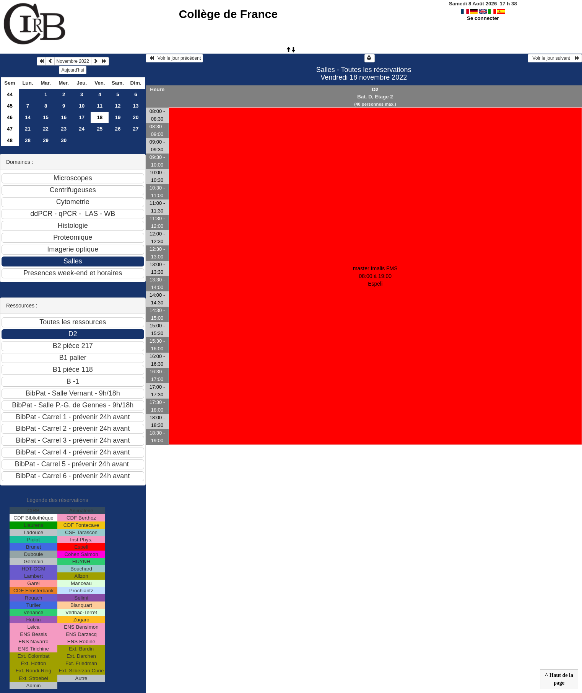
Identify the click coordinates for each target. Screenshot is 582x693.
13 (136, 106)
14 (28, 117)
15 (46, 117)
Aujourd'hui (72, 70)
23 (64, 129)
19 (118, 117)
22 (46, 129)
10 (82, 106)
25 (99, 129)
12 (118, 106)
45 (10, 106)
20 (136, 117)
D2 (375, 89)
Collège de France (228, 14)
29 (46, 140)
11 (99, 106)
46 (10, 117)
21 (28, 129)
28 (28, 140)
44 (10, 94)
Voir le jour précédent (174, 58)
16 (64, 117)
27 (136, 129)
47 (10, 129)
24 (82, 129)
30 (64, 140)
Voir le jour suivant (555, 58)
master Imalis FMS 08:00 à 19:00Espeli (375, 276)
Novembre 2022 (73, 61)
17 (82, 117)
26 (118, 129)
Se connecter (483, 18)
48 (10, 140)
